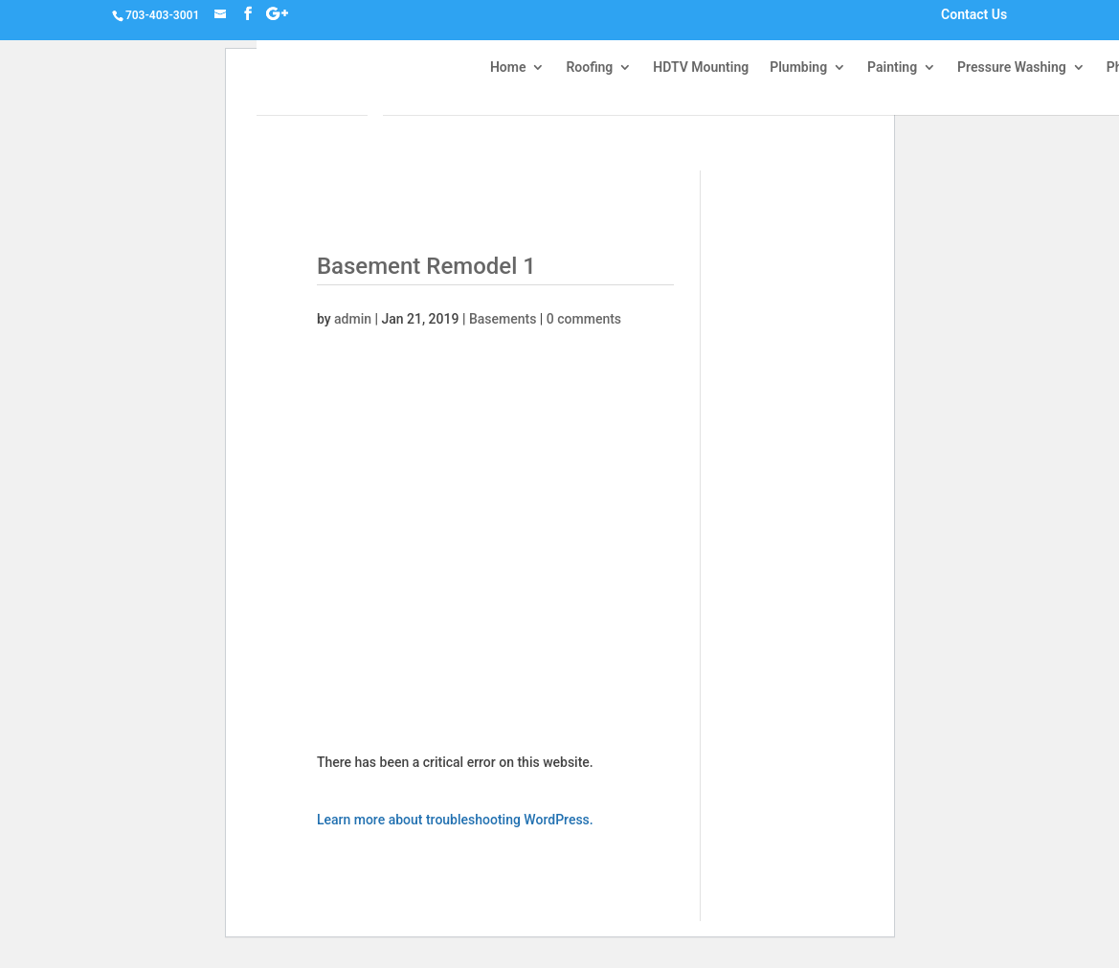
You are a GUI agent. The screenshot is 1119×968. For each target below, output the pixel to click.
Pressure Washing (1011, 67)
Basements (502, 318)
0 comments (584, 318)
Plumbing (798, 67)
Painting (892, 67)
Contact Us (974, 15)
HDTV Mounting (701, 67)
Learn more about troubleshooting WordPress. (455, 819)
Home (508, 67)
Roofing (589, 67)
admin (352, 318)
